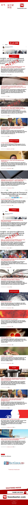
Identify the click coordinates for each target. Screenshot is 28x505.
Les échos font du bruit (7, 199)
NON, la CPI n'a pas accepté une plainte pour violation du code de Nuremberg (13, 439)
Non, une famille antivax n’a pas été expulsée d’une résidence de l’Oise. (13, 260)
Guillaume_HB (9, 148)
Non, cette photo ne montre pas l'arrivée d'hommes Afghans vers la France (12, 279)
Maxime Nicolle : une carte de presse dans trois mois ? (12, 161)
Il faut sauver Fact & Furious (9, 142)
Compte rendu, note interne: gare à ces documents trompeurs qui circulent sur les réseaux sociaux (13, 87)
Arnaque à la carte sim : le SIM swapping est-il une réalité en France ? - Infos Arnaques (13, 180)
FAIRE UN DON (17, 492)
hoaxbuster (9, 168)
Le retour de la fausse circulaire (10, 419)
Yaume (8, 74)
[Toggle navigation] (2, 5)
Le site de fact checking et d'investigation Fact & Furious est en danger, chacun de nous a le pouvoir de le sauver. (13, 145)
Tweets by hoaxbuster (14, 469)
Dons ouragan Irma (6, 301)
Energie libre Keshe (6, 337)
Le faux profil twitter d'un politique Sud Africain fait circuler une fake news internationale (12, 128)
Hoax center (14, 502)
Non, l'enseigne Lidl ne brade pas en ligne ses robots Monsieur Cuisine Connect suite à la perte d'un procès (13, 379)
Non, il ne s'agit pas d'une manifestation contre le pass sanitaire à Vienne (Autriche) (13, 108)
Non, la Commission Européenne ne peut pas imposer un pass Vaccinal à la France (13, 67)
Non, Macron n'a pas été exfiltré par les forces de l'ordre (12, 221)
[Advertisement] (14, 26)
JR (7, 96)
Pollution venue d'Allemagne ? (9, 319)
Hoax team (14, 503)
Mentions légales (14, 500)
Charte (14, 501)
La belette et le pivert (7, 356)
